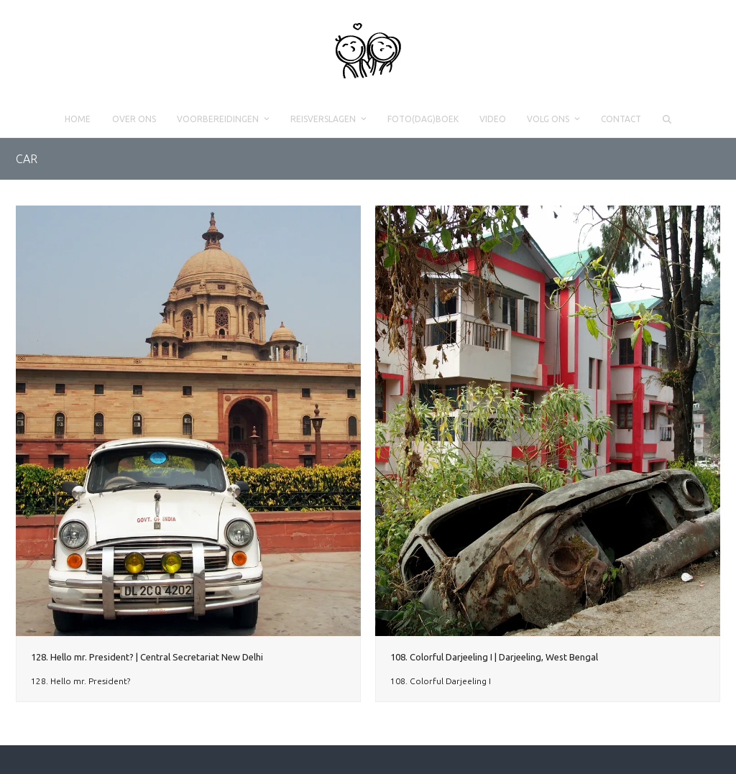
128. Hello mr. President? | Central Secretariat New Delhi (147, 657)
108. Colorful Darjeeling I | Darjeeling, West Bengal (494, 657)
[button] (666, 119)
